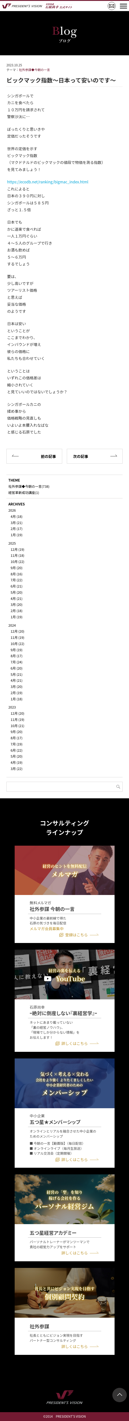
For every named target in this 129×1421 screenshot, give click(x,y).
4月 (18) (16, 516)
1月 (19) (16, 534)
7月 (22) (16, 580)
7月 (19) (16, 744)
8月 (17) (16, 655)
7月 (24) (16, 662)
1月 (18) (16, 699)
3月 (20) (16, 604)
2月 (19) (16, 692)
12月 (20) (17, 631)
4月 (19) (16, 762)
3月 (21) (16, 522)
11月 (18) (17, 555)
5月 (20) (16, 592)
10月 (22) (17, 561)
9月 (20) (16, 567)
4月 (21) (16, 598)
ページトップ (119, 1395)
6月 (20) (16, 668)
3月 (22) (16, 768)
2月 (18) (16, 610)
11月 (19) (17, 637)
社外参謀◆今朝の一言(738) (29, 486)
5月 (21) (16, 674)
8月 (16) (16, 574)
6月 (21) (16, 586)
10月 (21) (17, 725)
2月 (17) (16, 528)
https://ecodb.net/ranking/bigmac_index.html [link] (47, 181)
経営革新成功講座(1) (23, 492)
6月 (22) (16, 750)
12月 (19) (17, 549)
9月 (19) (16, 649)
